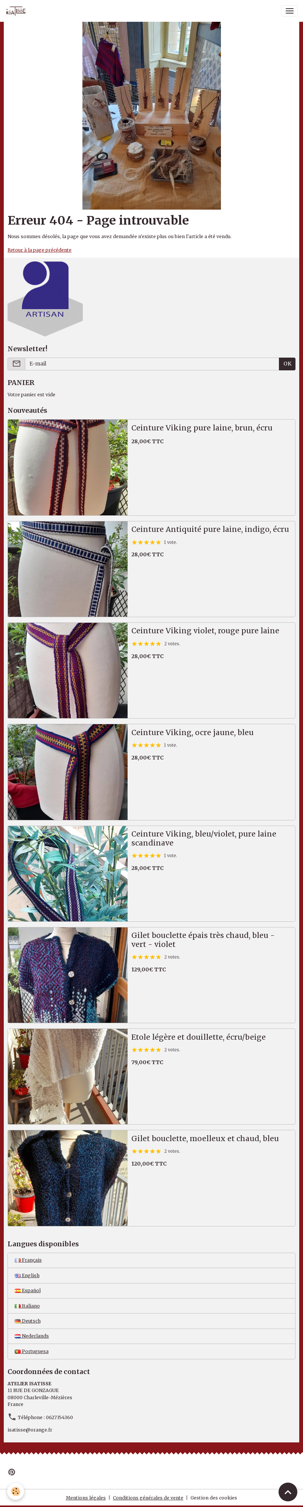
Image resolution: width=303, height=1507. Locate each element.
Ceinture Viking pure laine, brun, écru (202, 428)
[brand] (17, 11)
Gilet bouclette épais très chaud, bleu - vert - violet (203, 940)
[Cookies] (16, 1491)
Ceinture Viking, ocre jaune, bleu (192, 732)
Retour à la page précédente (40, 250)
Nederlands (32, 1336)
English (27, 1275)
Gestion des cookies (213, 1498)
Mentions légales (86, 1498)
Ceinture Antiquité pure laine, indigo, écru (210, 529)
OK (287, 363)
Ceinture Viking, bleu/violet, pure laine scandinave (203, 838)
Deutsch (28, 1321)
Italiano (27, 1306)
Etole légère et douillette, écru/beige (198, 1037)
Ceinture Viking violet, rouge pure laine (205, 631)
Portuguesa (32, 1351)
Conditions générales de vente (148, 1498)
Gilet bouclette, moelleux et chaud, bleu (205, 1138)
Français (28, 1260)
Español (28, 1290)
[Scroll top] (288, 1492)
